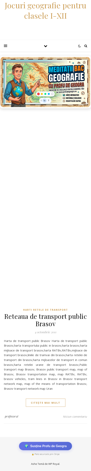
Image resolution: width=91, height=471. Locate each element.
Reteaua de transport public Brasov (45, 320)
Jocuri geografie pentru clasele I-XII (45, 10)
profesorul (11, 416)
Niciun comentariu (75, 416)
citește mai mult (45, 402)
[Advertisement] (45, 157)
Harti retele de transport (45, 309)
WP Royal (53, 464)
